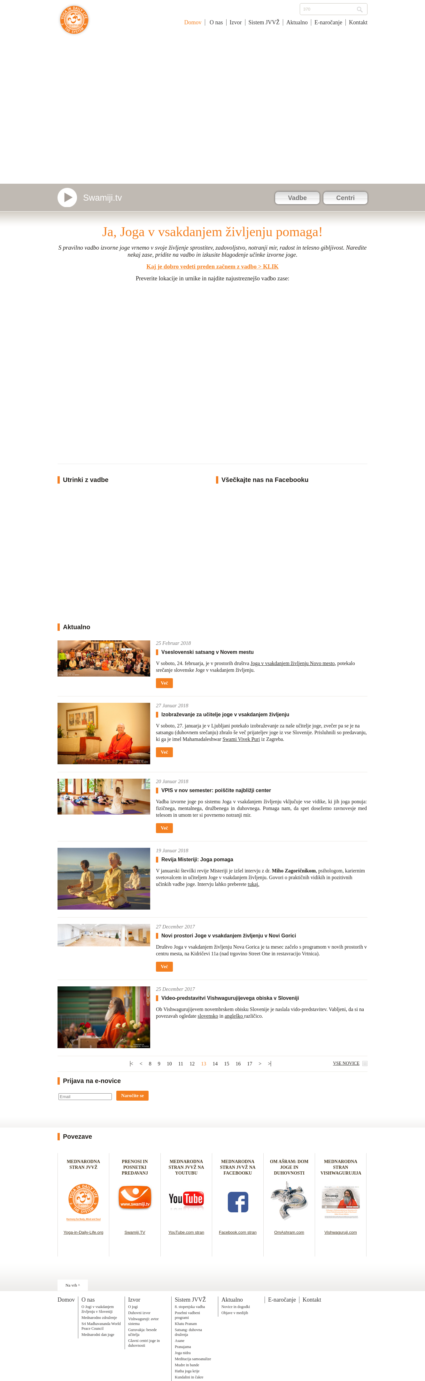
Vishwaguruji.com (340, 1232)
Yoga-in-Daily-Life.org (84, 1232)
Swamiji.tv (102, 198)
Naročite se (132, 1095)
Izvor (236, 22)
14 (215, 1063)
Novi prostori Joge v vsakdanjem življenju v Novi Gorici (228, 935)
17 (249, 1063)
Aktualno (297, 22)
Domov (193, 22)
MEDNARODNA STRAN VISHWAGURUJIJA (341, 1167)
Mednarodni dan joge (97, 1334)
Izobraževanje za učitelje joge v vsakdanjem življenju (225, 714)
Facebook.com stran (238, 1232)
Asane (179, 1340)
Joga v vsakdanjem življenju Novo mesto (293, 663)
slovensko (208, 1016)
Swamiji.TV (134, 1232)
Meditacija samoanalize (193, 1359)
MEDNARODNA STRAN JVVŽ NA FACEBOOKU (237, 1167)
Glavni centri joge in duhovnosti (144, 1343)
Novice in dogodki (235, 1307)
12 (192, 1063)
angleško (234, 1016)
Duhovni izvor (139, 1313)
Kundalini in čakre (189, 1377)
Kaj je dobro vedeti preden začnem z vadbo (201, 266)
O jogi (133, 1307)
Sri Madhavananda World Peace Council (101, 1326)
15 (226, 1063)
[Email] (85, 1096)
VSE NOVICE (346, 1063)
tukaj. (253, 884)
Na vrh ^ (73, 1285)
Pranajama (183, 1347)
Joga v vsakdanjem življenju (74, 23)
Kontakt (358, 22)
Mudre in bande (187, 1365)
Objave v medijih (234, 1313)
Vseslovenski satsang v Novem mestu (207, 652)
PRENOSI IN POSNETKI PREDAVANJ (135, 1167)
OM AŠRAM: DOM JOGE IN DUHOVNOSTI (289, 1167)
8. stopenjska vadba (190, 1307)
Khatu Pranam (186, 1323)
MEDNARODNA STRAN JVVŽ (83, 1167)
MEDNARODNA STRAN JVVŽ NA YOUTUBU (186, 1167)
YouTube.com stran (186, 1232)
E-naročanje (328, 22)
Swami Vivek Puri (241, 739)
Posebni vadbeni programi (187, 1315)
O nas (215, 22)
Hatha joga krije (187, 1371)
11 (180, 1063)
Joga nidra (183, 1353)
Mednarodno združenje (99, 1317)
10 (169, 1063)
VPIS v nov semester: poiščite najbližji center (216, 790)
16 (238, 1063)
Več (164, 683)
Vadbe (297, 197)
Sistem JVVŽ (264, 22)
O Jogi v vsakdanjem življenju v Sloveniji (97, 1309)
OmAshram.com (289, 1232)
